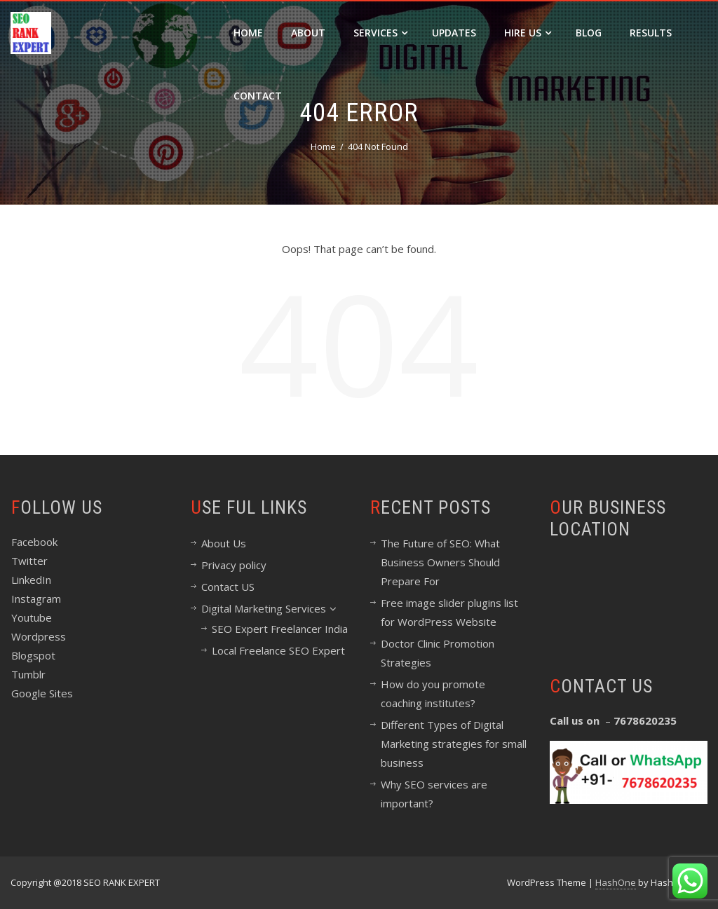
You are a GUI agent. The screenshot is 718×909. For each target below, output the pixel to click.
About (308, 32)
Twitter (29, 561)
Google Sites (42, 693)
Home (248, 32)
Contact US (228, 587)
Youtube (31, 617)
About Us (223, 543)
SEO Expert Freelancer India (280, 629)
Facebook (34, 542)
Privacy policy (233, 565)
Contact (257, 95)
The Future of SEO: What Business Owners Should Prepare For (440, 562)
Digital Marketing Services (269, 608)
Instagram (36, 599)
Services (380, 32)
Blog (589, 32)
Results (651, 32)
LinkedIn (31, 580)
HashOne (615, 882)
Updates (454, 32)
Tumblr (28, 674)
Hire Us (527, 32)
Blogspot (33, 655)
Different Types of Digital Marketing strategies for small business (454, 744)
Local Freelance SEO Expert (278, 650)
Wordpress (38, 636)
